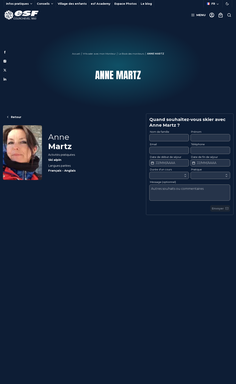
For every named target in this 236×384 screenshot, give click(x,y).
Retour (13, 117)
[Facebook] (5, 52)
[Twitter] (5, 70)
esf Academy (100, 3)
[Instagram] (5, 61)
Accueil (76, 53)
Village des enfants (72, 3)
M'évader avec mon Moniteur (99, 53)
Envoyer (220, 208)
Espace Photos (125, 3)
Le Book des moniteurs (131, 53)
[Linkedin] (5, 79)
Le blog (146, 3)
